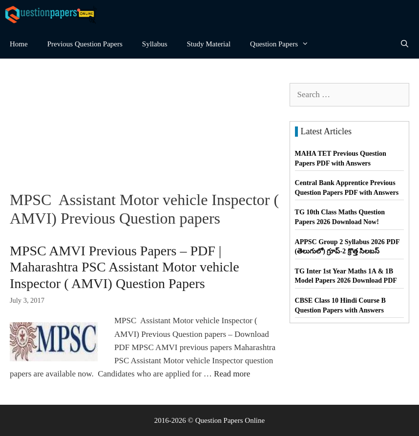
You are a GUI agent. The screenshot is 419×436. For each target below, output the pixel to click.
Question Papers (284, 44)
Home (19, 44)
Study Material (209, 44)
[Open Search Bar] (404, 44)
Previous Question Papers (85, 44)
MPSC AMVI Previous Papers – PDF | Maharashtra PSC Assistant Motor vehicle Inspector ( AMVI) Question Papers (124, 267)
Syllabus (155, 44)
